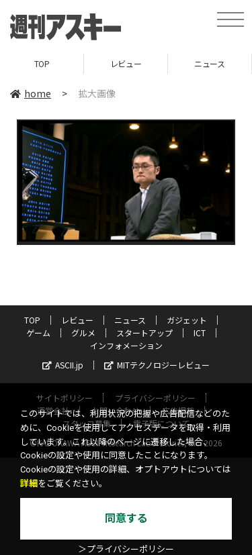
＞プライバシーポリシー (126, 549)
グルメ (83, 332)
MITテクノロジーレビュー (157, 364)
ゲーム (38, 332)
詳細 (29, 483)
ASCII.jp (62, 364)
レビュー (125, 63)
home (30, 93)
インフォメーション (126, 345)
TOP (42, 63)
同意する (126, 518)
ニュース (209, 63)
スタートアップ (144, 332)
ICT (200, 332)
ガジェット (187, 319)
